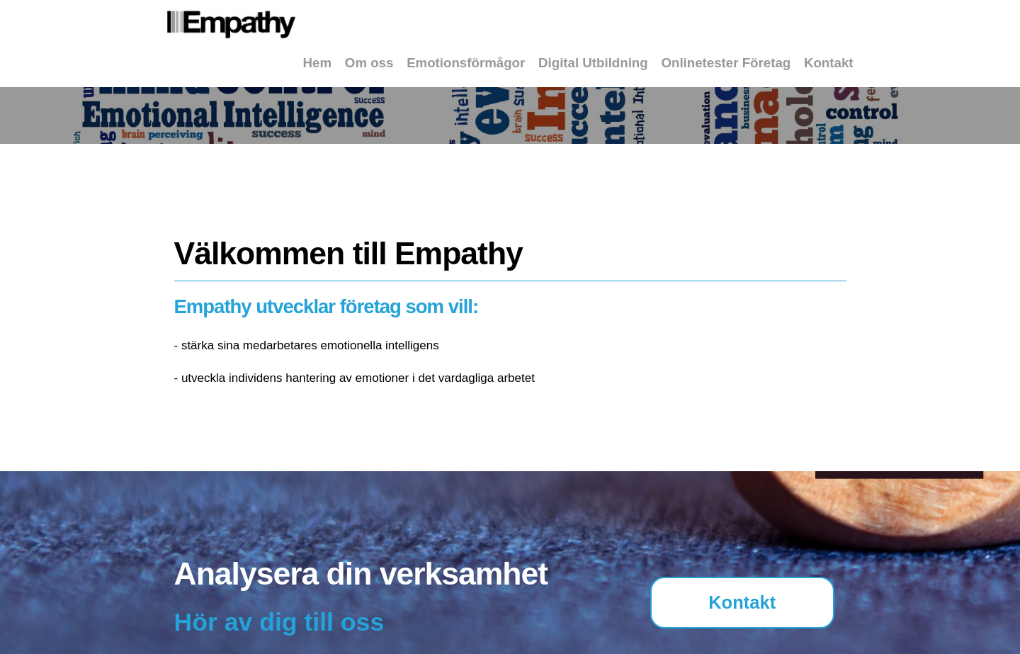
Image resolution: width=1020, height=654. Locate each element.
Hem (317, 62)
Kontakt (829, 62)
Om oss (369, 62)
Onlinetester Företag (725, 62)
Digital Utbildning (593, 62)
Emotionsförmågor (466, 62)
